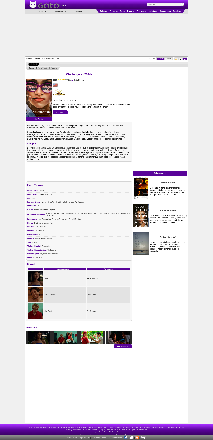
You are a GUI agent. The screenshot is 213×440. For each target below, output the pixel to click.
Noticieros (177, 11)
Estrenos (78, 12)
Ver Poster (39, 119)
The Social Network (168, 210)
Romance (64, 100)
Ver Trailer (60, 112)
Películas (103, 11)
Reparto (54, 68)
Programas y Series (117, 11)
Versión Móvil (72, 438)
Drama (56, 100)
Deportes (130, 11)
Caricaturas (152, 11)
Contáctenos (117, 438)
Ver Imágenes (123, 346)
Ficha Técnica (43, 68)
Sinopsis (32, 68)
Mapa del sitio (84, 438)
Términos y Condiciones (100, 438)
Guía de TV (30, 58)
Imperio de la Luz (168, 183)
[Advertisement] (106, 35)
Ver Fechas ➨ (80, 202)
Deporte (73, 100)
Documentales (165, 11)
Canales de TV (60, 12)
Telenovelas (141, 11)
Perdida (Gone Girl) (168, 237)
